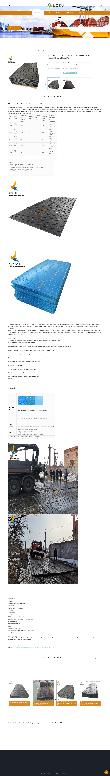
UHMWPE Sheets (76, 637)
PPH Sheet (40, 637)
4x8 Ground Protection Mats (65, 637)
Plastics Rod (83, 637)
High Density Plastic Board (92, 637)
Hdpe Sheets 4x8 (34, 637)
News (48, 16)
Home (27, 16)
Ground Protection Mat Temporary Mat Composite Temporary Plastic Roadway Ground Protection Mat (32, 647)
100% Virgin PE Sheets (25, 639)
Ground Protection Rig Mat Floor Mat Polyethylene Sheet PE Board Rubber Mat (29, 645)
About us (82, 16)
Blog (58, 16)
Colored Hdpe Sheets (25, 637)
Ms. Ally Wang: (13, 744)
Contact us (69, 16)
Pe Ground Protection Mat (14, 637)
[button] (9, 6)
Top (106, 771)
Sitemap (67, 773)
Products (38, 16)
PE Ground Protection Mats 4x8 (51, 637)
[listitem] (55, 83)
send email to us (70, 72)
